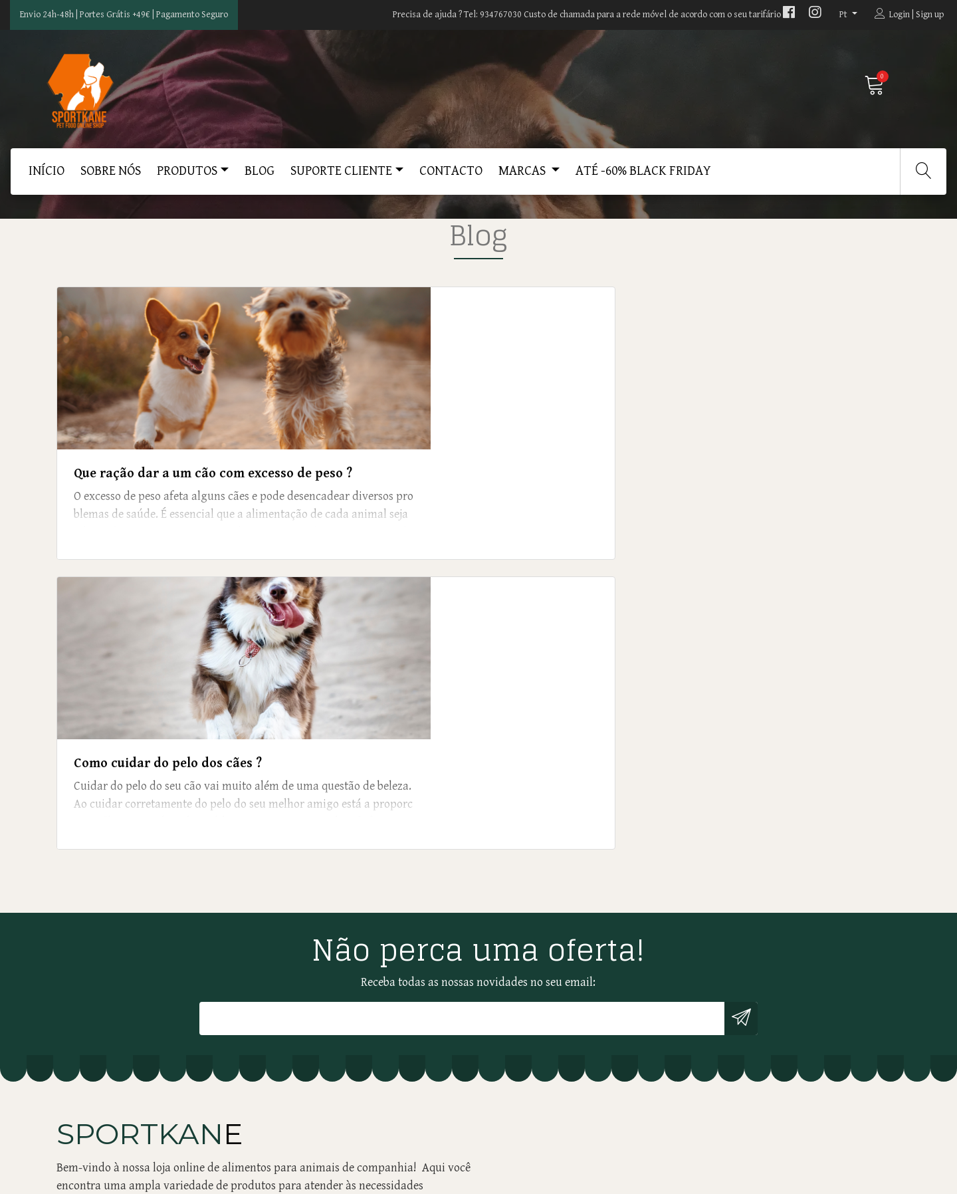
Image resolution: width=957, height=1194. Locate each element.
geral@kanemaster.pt (321, 869)
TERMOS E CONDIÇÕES (539, 961)
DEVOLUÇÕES (519, 871)
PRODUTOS (187, 177)
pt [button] (844, 14)
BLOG (259, 177)
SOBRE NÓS (110, 177)
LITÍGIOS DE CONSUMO (540, 889)
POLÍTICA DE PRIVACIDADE (550, 925)
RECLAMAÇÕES (522, 907)
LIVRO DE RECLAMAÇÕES (545, 943)
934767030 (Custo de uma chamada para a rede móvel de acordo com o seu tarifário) (368, 895)
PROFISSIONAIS (524, 835)
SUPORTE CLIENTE (341, 177)
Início (46, 177)
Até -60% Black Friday (643, 177)
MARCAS (523, 177)
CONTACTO (450, 177)
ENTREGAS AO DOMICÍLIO (546, 853)
